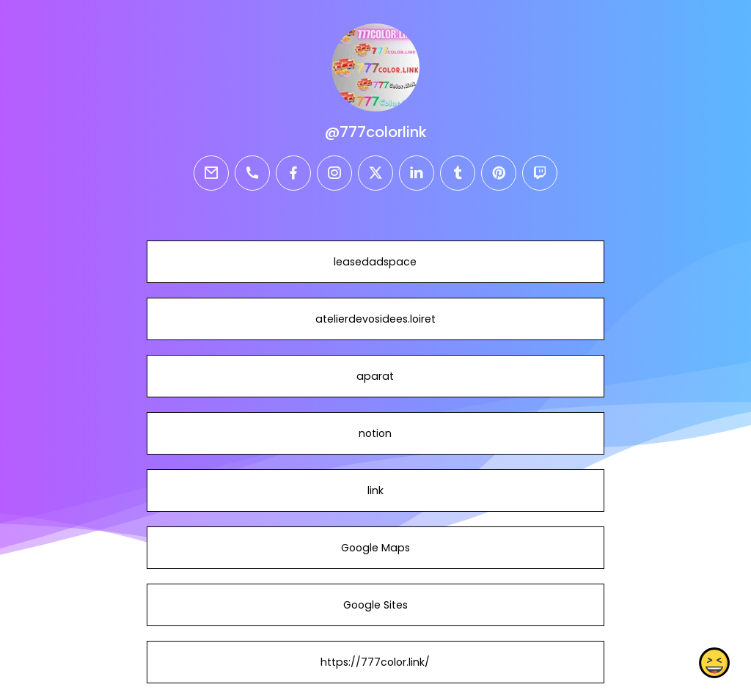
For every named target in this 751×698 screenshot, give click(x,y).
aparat (375, 376)
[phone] (252, 173)
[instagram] (334, 173)
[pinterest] (498, 173)
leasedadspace (375, 261)
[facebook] (293, 173)
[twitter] (375, 173)
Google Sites (375, 605)
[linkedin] (416, 173)
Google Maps (375, 547)
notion (375, 433)
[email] (211, 173)
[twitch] (539, 173)
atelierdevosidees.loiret (375, 319)
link (375, 490)
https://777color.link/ (375, 662)
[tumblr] (457, 173)
